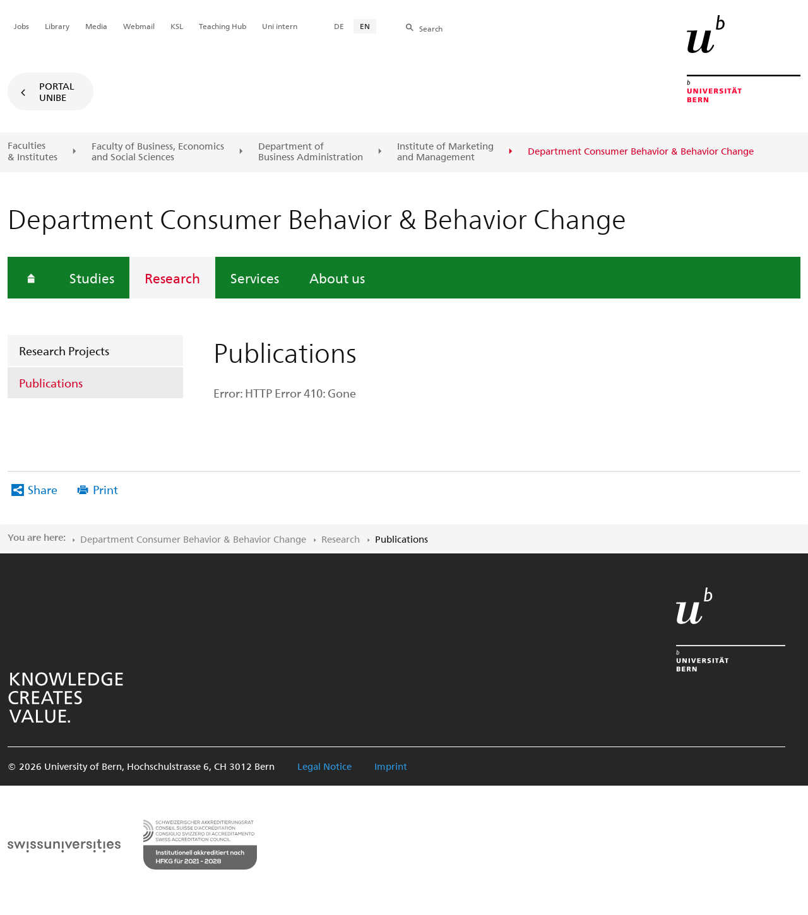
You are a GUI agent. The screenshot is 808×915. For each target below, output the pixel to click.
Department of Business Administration (310, 152)
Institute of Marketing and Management (445, 152)
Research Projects (64, 350)
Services (254, 277)
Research (172, 277)
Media (96, 26)
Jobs (21, 26)
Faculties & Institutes (32, 151)
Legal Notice (324, 766)
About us (337, 277)
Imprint (390, 766)
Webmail (139, 26)
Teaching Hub (222, 26)
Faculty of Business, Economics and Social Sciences (158, 152)
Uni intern (279, 26)
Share (42, 489)
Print (105, 489)
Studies (91, 277)
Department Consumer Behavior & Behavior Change (193, 539)
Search (431, 28)
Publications (51, 383)
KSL (176, 26)
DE (339, 26)
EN (365, 26)
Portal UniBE (56, 91)
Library (57, 26)
